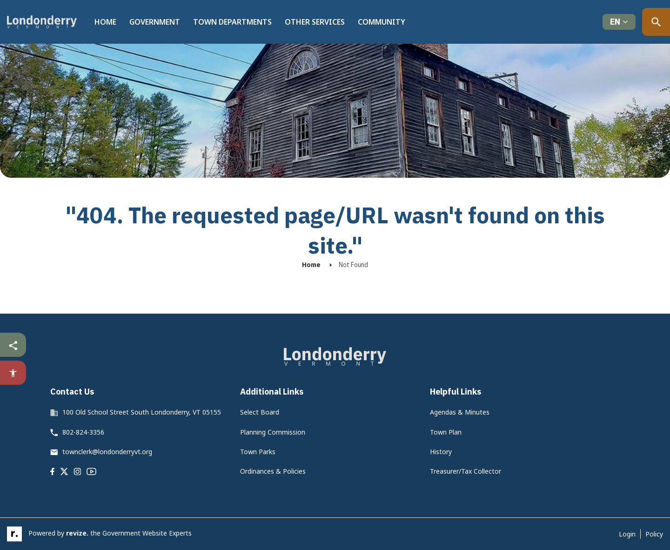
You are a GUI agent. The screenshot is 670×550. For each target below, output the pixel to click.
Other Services (315, 22)
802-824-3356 (83, 432)
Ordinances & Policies (273, 471)
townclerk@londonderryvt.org (107, 451)
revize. (77, 533)
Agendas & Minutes (459, 412)
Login (627, 534)
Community (381, 22)
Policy (654, 534)
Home (105, 22)
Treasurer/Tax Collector (465, 471)
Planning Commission (272, 432)
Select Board (259, 412)
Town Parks (257, 451)
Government (154, 22)
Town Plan (446, 432)
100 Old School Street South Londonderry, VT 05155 (141, 412)
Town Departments (232, 22)
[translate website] (619, 22)
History (441, 451)
